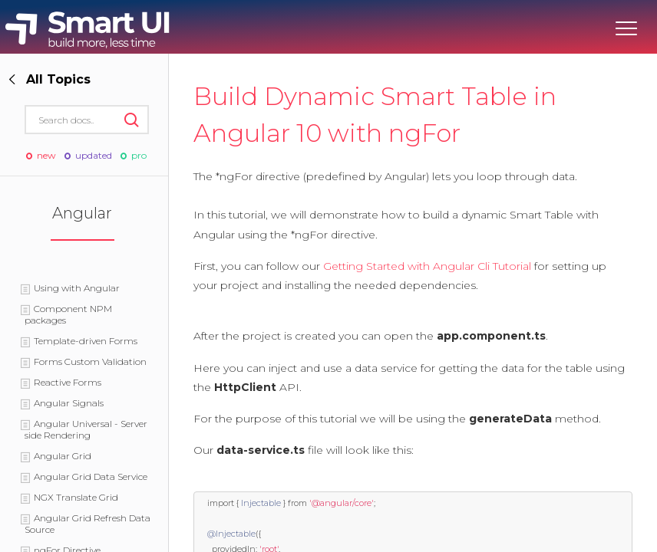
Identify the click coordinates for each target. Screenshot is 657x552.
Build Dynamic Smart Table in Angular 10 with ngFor (374, 114)
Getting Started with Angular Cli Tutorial (427, 266)
